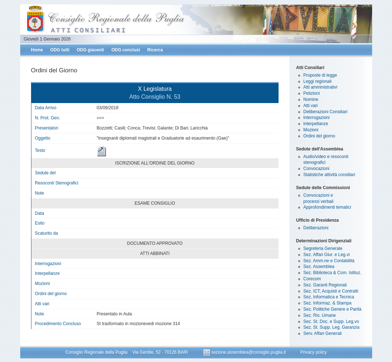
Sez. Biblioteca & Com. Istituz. (332, 272)
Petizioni (311, 93)
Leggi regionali (317, 81)
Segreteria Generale (323, 248)
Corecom (312, 278)
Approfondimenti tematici (327, 207)
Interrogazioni (316, 117)
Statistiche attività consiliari (329, 174)
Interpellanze (315, 123)
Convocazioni (316, 168)
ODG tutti (59, 49)
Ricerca (155, 49)
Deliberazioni (315, 227)
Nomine (310, 99)
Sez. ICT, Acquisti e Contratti (330, 291)
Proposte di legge (320, 75)
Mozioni (310, 129)
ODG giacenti (90, 49)
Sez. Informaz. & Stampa (327, 303)
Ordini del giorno (319, 136)
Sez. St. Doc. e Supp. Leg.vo (331, 321)
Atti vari (310, 105)
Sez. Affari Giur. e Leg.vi (326, 254)
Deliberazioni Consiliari (325, 111)
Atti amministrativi (320, 87)
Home (37, 49)
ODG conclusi (125, 49)
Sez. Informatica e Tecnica (328, 296)
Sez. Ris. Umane (319, 315)
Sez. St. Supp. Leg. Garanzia (331, 327)
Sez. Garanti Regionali (325, 285)
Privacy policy (313, 352)
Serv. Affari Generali (322, 333)
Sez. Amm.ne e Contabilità (328, 260)
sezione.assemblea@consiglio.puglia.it (245, 352)
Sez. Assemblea (319, 266)
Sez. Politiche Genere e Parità (332, 309)
